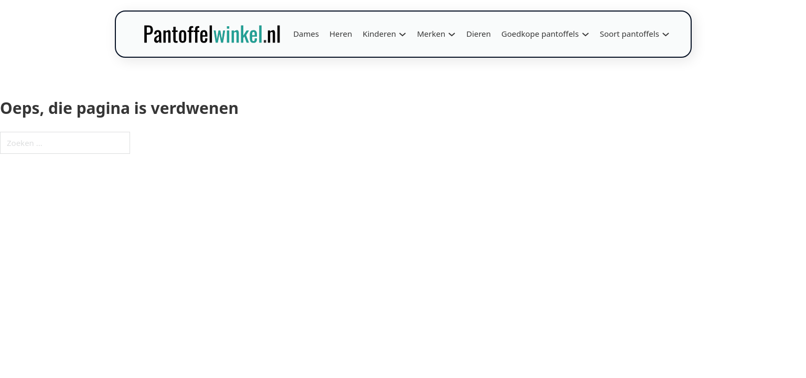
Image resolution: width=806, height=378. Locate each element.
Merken (431, 33)
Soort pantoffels (629, 33)
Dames (306, 33)
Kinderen (379, 33)
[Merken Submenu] (452, 34)
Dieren (478, 33)
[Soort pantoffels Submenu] (666, 34)
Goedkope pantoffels (540, 33)
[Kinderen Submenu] (402, 34)
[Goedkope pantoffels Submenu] (585, 34)
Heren (340, 33)
